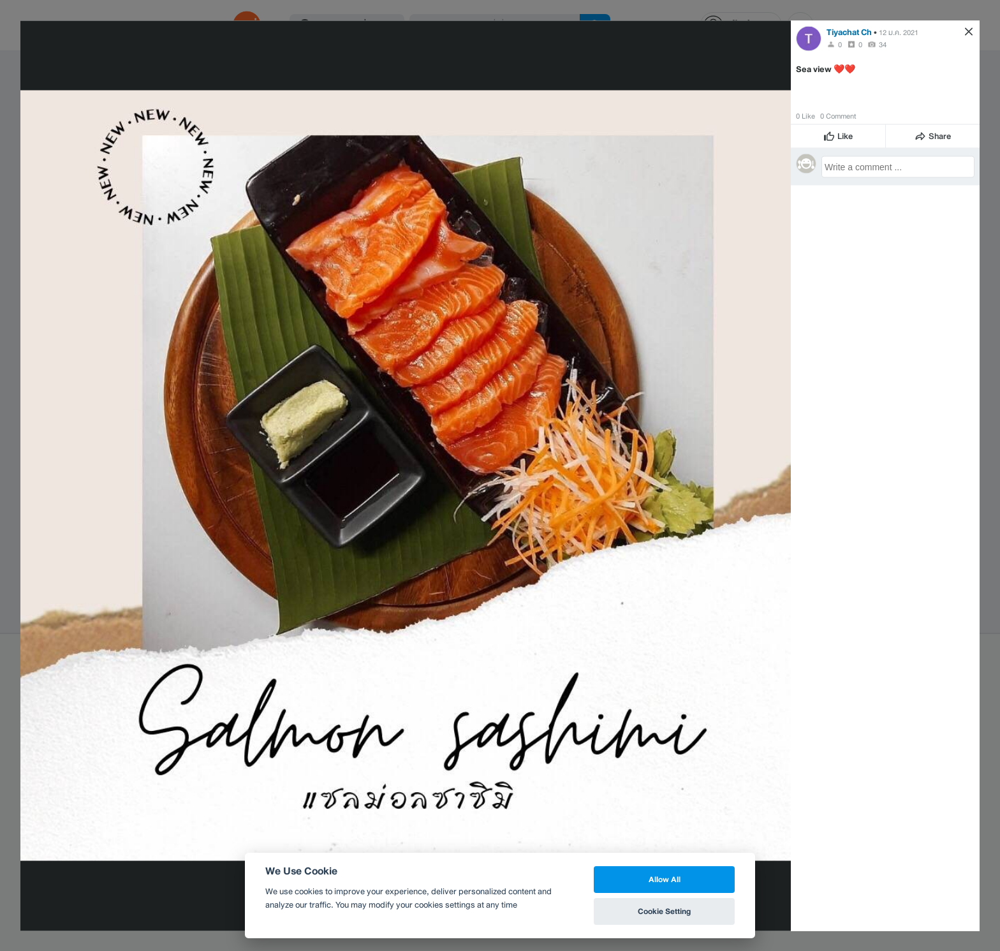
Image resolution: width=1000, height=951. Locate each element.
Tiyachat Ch (849, 31)
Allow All (664, 879)
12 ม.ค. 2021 (898, 32)
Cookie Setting (664, 911)
